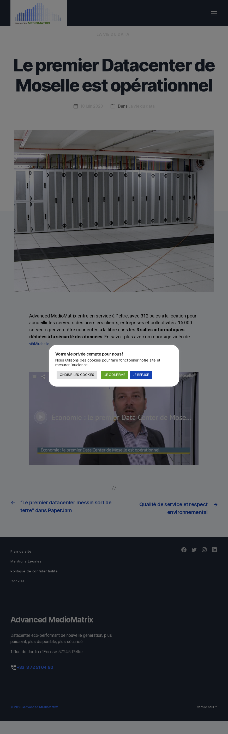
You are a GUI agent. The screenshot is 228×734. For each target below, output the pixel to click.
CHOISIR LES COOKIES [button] (77, 374)
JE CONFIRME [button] (114, 374)
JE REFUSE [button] (141, 374)
